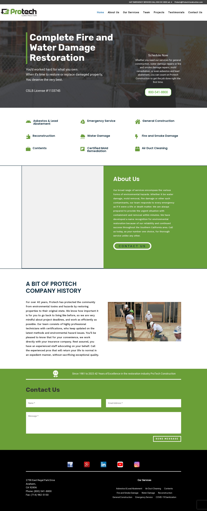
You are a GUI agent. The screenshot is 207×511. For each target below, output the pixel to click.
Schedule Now (158, 55)
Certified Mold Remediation (97, 149)
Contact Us (195, 12)
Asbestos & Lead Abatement (45, 122)
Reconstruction (44, 136)
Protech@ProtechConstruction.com (189, 2)
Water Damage (98, 136)
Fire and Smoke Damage (160, 136)
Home (100, 12)
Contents (40, 148)
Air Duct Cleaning (154, 148)
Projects (159, 12)
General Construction (158, 121)
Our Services (131, 12)
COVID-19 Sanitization (166, 497)
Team (146, 12)
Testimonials (176, 12)
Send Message (167, 439)
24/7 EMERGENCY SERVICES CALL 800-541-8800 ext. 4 (150, 2)
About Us (113, 12)
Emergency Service (101, 121)
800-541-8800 (158, 92)
